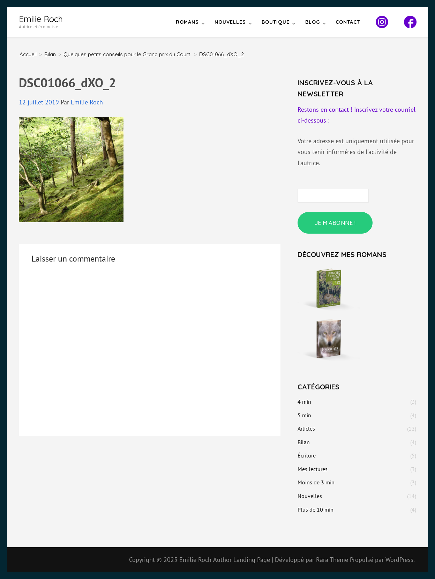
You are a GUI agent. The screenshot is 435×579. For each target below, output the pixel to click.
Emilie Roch (41, 19)
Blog (312, 22)
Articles (306, 428)
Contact (348, 22)
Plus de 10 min (315, 509)
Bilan (50, 54)
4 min (304, 401)
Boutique (276, 22)
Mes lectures (313, 469)
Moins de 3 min (316, 482)
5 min (304, 415)
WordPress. (400, 560)
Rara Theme (333, 560)
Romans (187, 22)
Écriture (307, 455)
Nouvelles (230, 22)
